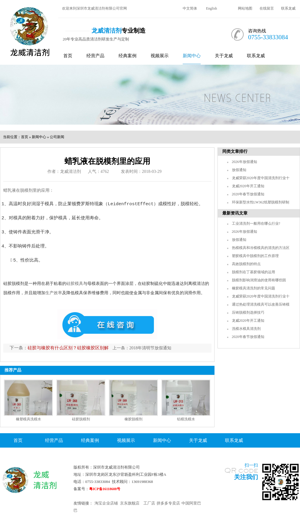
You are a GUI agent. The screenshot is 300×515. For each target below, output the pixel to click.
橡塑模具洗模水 (28, 419)
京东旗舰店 (130, 503)
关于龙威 (224, 55)
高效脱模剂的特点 (246, 264)
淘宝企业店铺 (106, 503)
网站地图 (245, 8)
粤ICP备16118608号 (104, 489)
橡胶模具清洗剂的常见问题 (253, 288)
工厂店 (149, 503)
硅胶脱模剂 (81, 419)
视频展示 (160, 55)
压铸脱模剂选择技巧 (248, 312)
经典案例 (127, 55)
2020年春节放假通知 (248, 194)
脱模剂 (26, 190)
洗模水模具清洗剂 (246, 329)
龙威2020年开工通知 (248, 186)
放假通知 (239, 170)
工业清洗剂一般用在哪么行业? (256, 223)
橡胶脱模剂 (133, 419)
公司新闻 (57, 137)
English (211, 8)
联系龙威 (288, 8)
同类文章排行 (235, 151)
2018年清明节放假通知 (150, 348)
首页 (67, 55)
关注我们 (246, 477)
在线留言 (267, 8)
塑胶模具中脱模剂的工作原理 (255, 256)
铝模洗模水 (186, 419)
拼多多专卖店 (168, 503)
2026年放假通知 (244, 162)
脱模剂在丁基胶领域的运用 (253, 272)
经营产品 (95, 55)
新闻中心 (192, 55)
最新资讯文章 (235, 213)
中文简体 (190, 8)
